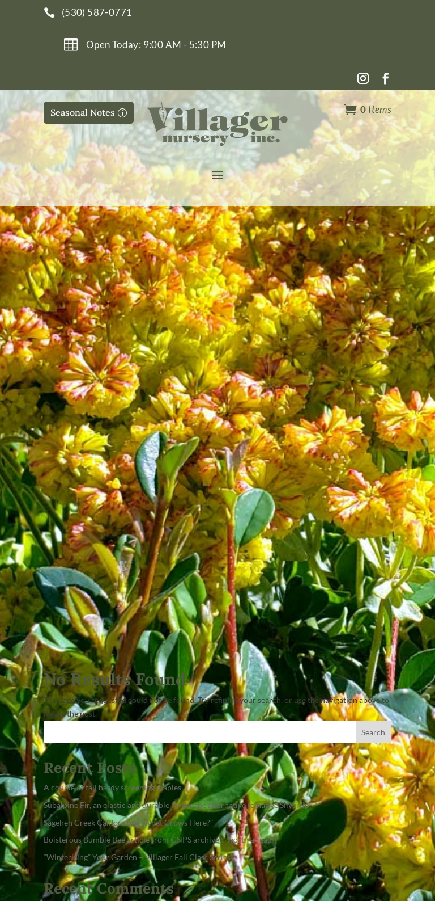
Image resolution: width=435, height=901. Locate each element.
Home (239, 581)
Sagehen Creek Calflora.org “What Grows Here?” (128, 390)
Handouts (248, 663)
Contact (244, 622)
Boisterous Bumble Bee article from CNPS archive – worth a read (158, 407)
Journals (245, 643)
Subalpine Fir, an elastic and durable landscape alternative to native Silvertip (176, 372)
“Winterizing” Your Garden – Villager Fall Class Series (137, 425)
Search (373, 300)
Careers (243, 683)
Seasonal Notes (82, 112)
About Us (247, 602)
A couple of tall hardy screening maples (112, 355)
